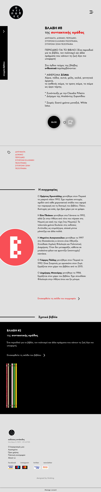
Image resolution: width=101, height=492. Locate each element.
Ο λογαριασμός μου (16, 447)
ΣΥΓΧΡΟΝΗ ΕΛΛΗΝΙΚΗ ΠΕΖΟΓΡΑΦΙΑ (61, 41)
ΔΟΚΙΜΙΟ (61, 38)
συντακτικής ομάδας (67, 32)
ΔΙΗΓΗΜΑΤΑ (20, 152)
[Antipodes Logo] (16, 12)
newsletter (47, 463)
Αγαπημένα (12, 449)
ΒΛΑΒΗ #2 (14, 330)
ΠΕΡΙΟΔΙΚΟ (71, 38)
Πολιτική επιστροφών (16, 455)
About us (12, 458)
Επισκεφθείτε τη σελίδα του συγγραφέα (59, 298)
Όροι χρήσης (13, 452)
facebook (12, 463)
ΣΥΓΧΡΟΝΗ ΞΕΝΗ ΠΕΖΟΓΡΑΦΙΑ (59, 44)
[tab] (4, 53)
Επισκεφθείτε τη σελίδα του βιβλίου (26, 355)
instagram (24, 463)
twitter (36, 463)
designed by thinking (45, 478)
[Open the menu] (91, 12)
